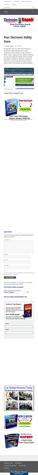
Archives (14, 4)
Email (6, 262)
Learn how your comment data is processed (18, 285)
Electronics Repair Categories (12, 293)
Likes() (8, 93)
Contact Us (7, 4)
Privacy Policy (7, 1)
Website (6, 268)
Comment (7, 240)
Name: (7, 326)
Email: (7, 332)
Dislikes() (18, 93)
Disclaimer (16, 1)
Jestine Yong (9, 46)
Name (6, 257)
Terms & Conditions (26, 1)
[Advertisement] (19, 173)
